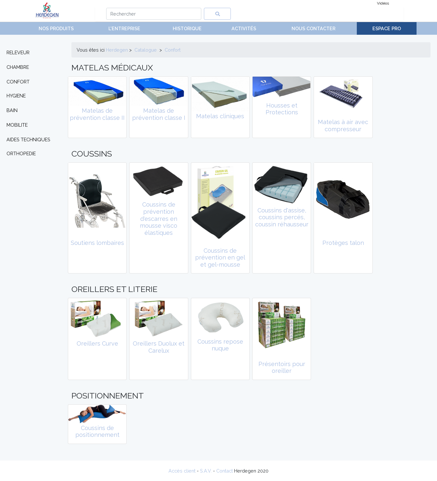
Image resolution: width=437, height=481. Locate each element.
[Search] (153, 14)
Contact (224, 471)
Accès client (182, 471)
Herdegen (117, 50)
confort (173, 50)
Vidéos (383, 3)
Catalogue (145, 50)
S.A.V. (206, 471)
